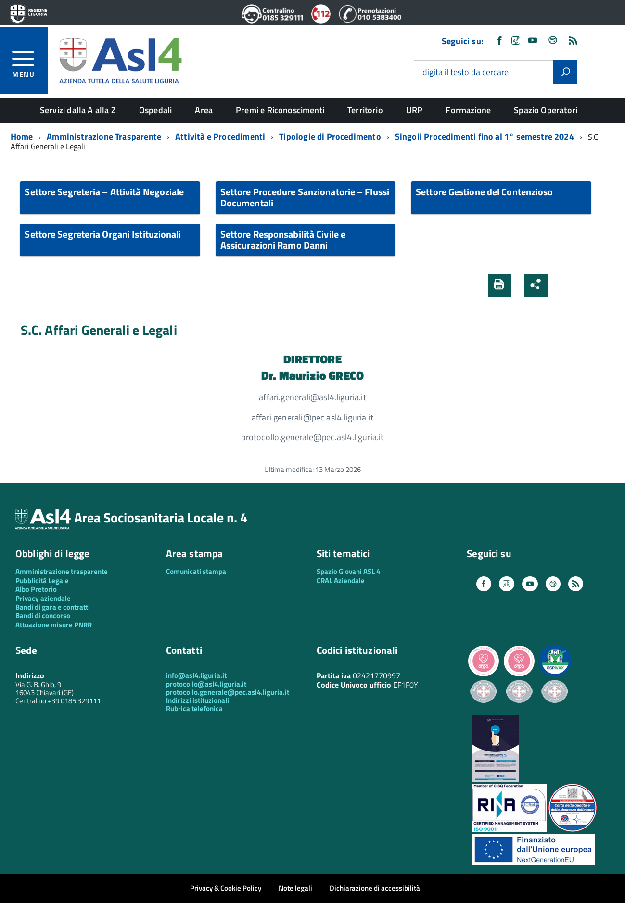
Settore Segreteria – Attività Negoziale (104, 191)
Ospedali (155, 109)
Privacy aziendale (43, 598)
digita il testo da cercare (465, 72)
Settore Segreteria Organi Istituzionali (103, 234)
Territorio (365, 109)
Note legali (295, 887)
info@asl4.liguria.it (196, 675)
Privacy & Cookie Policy (225, 887)
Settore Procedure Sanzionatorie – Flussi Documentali (304, 197)
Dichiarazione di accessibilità (375, 887)
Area (204, 109)
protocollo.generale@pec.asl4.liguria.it (227, 692)
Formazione (468, 109)
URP (414, 109)
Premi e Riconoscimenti (280, 109)
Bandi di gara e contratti (52, 606)
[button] (561, 285)
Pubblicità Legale (42, 580)
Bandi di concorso (42, 615)
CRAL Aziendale (341, 580)
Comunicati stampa (196, 571)
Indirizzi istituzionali (197, 700)
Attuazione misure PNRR (53, 624)
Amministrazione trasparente (61, 571)
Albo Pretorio (36, 589)
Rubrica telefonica (194, 708)
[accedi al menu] (30, 63)
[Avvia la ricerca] (565, 72)
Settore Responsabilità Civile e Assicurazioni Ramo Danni (282, 240)
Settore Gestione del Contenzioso (484, 191)
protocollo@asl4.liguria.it (206, 683)
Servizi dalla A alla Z (78, 109)
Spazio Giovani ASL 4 (348, 571)
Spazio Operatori (545, 109)
